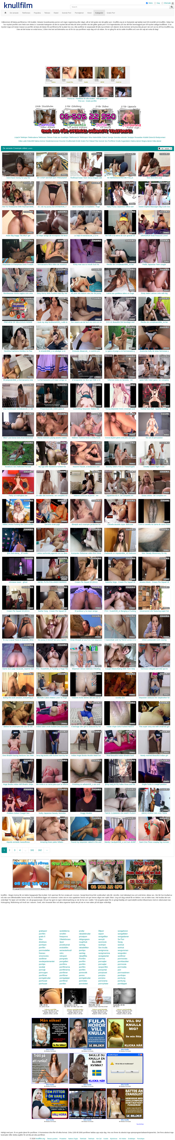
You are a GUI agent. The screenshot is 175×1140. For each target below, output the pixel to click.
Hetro (151, 3)
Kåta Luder (23, 141)
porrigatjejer (65, 978)
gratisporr (43, 931)
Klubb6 (145, 137)
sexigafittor (103, 937)
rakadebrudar (85, 934)
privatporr (83, 937)
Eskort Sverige (107, 137)
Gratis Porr (85, 141)
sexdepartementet (46, 961)
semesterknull (66, 950)
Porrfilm (82, 959)
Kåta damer (157, 141)
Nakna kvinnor (40, 141)
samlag (82, 945)
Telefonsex (42, 137)
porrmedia (122, 967)
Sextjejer (130, 137)
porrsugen (43, 973)
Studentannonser (52, 141)
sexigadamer (123, 937)
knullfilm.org (40, 1139)
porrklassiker (123, 961)
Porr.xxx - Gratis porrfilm (87, 101)
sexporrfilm (103, 967)
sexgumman (123, 950)
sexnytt (101, 939)
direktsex (43, 942)
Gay (158, 3)
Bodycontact (160, 137)
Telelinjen (23, 137)
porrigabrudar (45, 978)
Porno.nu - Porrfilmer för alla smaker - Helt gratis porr (87, 99)
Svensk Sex (103, 141)
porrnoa (101, 959)
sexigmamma (104, 953)
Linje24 (17, 137)
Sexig (120, 942)
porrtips (82, 950)
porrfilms (63, 964)
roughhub (83, 942)
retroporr (63, 956)
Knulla (118, 141)
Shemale (167, 3)
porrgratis (64, 959)
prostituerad (65, 945)
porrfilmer (64, 973)
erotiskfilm (64, 948)
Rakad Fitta (93, 141)
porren (82, 975)
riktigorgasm (84, 939)
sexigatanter (103, 956)
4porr (62, 942)
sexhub (121, 945)
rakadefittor (84, 948)
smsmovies (44, 956)
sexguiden (122, 953)
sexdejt (42, 967)
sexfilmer (121, 956)
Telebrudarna (33, 137)
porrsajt (42, 970)
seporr (101, 934)
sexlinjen (102, 945)
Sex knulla (102, 948)
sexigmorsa (103, 950)
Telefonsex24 (74, 137)
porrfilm (42, 934)
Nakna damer (136, 141)
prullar (81, 931)
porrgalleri (64, 961)
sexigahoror (123, 931)
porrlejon (42, 945)
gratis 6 (42, 937)
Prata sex (56, 137)
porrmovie (122, 964)
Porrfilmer (111, 141)
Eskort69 (30, 141)
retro (62, 953)
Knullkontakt (70, 141)
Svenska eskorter (120, 137)
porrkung (121, 978)
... (25, 850)
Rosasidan (139, 137)
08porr (101, 931)
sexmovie (102, 942)
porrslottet (83, 984)
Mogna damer (147, 141)
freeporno (64, 937)
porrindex (83, 981)
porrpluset (102, 973)
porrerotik (83, 973)
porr (119, 970)
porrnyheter (103, 984)
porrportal (102, 970)
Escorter (62, 141)
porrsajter (102, 961)
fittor (41, 939)
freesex (42, 953)
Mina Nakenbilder (95, 137)
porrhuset (43, 981)
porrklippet (122, 984)
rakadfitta (83, 956)
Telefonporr (84, 137)
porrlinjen (122, 975)
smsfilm (63, 934)
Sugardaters (125, 141)
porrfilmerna (65, 967)
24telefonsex (65, 939)
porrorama (102, 981)
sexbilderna (65, 931)
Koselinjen (65, 137)
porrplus (101, 975)
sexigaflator (123, 934)
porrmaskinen (123, 973)
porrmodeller (44, 950)
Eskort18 (152, 137)
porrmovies (122, 959)
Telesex (50, 137)
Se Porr (121, 939)
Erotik (78, 141)
